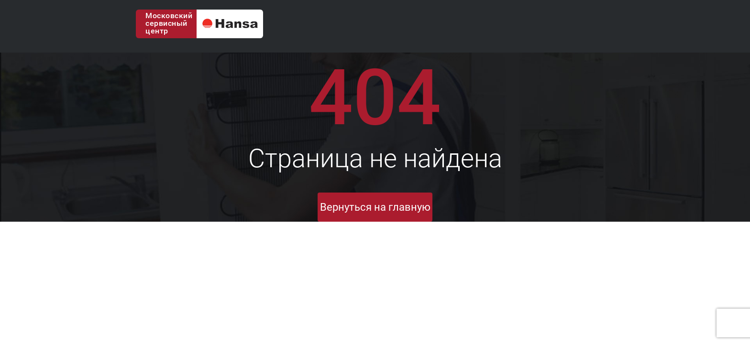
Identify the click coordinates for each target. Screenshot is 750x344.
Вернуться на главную (375, 207)
